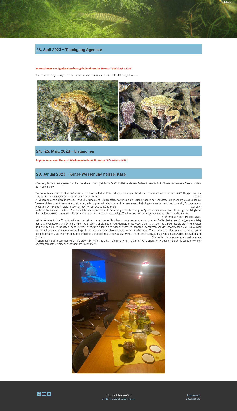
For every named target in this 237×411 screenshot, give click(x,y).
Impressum (193, 395)
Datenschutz (193, 398)
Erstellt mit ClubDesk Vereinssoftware (118, 399)
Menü (226, 2)
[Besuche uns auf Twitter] (49, 394)
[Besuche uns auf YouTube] (44, 394)
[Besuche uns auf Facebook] (39, 394)
